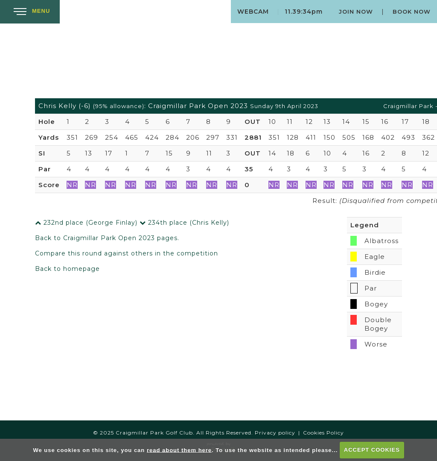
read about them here (179, 449)
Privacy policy (275, 432)
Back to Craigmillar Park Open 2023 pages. (107, 238)
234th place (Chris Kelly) (184, 222)
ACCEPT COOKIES (372, 449)
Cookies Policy (323, 432)
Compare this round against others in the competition (126, 253)
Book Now (412, 11)
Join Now (356, 11)
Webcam (253, 11)
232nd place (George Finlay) (86, 222)
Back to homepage (67, 269)
